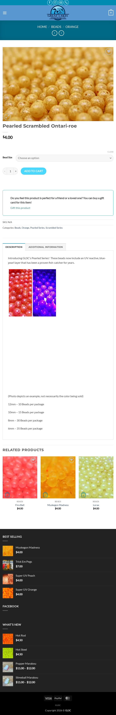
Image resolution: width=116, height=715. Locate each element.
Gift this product (20, 207)
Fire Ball (19, 504)
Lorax (96, 504)
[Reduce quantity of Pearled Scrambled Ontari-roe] (5, 171)
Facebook (11, 606)
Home (42, 27)
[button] (5, 13)
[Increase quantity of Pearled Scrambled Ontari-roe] (16, 171)
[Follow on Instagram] (55, 2)
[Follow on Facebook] (49, 2)
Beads (56, 27)
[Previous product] (61, 33)
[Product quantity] (10, 171)
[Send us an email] (60, 2)
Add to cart (33, 171)
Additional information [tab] (46, 247)
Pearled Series (37, 227)
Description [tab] (13, 247)
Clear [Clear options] (110, 152)
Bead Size (7, 157)
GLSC (58, 705)
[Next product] (54, 33)
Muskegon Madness (58, 504)
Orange (72, 27)
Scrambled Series (54, 227)
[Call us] (66, 2)
